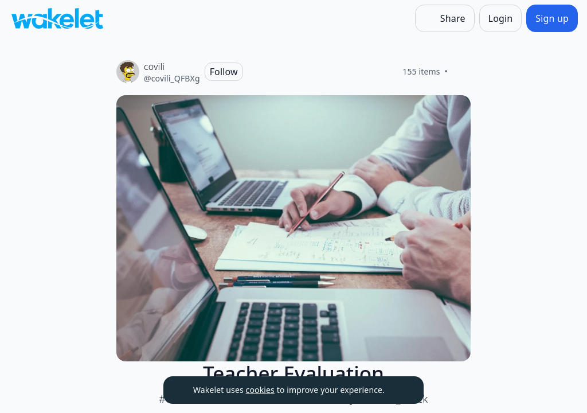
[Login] (500, 18)
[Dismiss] (401, 390)
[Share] (445, 18)
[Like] (461, 72)
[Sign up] (552, 18)
